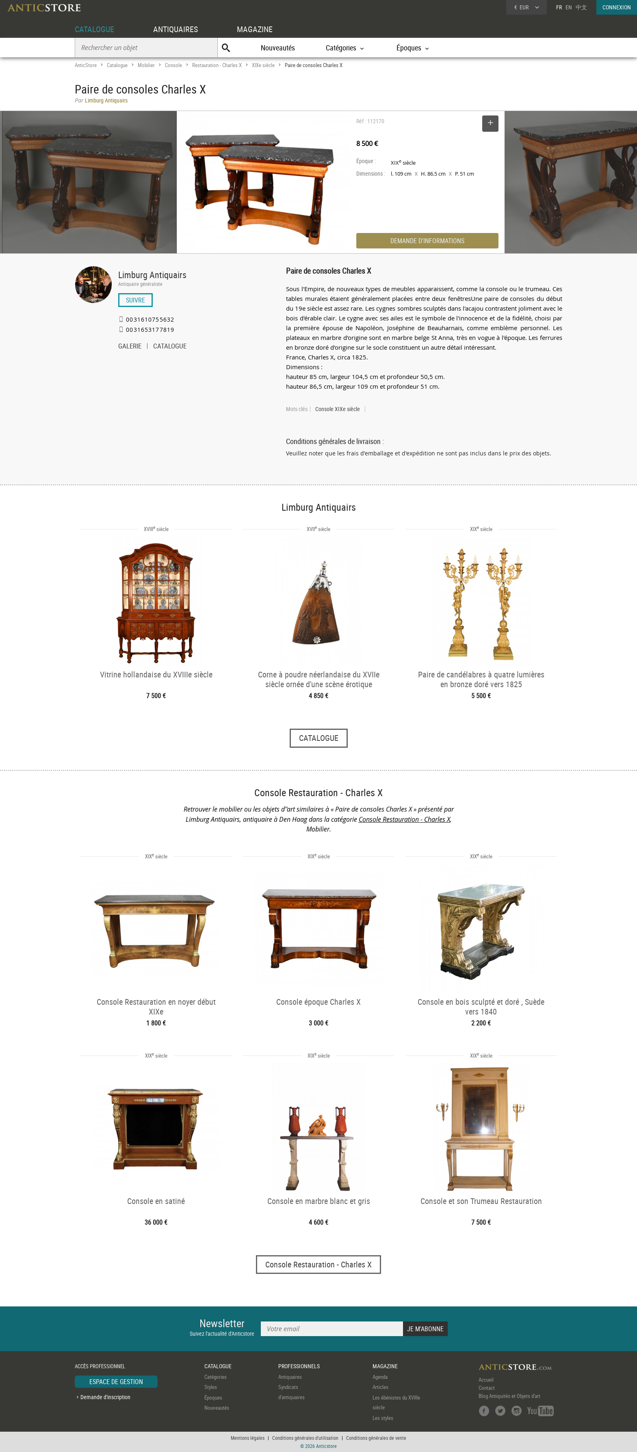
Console (173, 65)
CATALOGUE (94, 29)
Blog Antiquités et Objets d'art (509, 1396)
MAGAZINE (255, 29)
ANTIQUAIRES (175, 29)
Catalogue (117, 65)
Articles (380, 1387)
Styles (210, 1387)
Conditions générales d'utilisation (305, 1438)
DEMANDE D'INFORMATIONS (427, 240)
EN (569, 7)
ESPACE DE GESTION (116, 1381)
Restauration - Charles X (217, 65)
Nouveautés (278, 47)
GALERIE (129, 346)
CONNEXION (616, 7)
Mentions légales (247, 1438)
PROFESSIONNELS (299, 1366)
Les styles (383, 1418)
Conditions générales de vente (376, 1438)
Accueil (486, 1379)
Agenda (380, 1376)
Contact (487, 1387)
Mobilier (146, 65)
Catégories (215, 1376)
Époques (213, 1397)
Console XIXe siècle (337, 409)
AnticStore (86, 65)
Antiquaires (290, 1376)
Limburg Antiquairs (152, 275)
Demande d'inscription (105, 1397)
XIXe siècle (263, 65)
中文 (581, 7)
